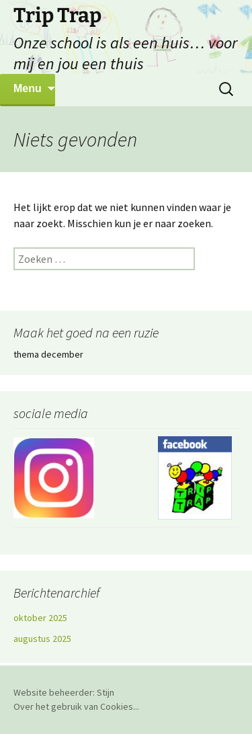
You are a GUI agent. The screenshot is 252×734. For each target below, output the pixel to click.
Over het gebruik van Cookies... (76, 706)
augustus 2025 (42, 639)
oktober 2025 (40, 618)
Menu (27, 88)
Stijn (105, 692)
